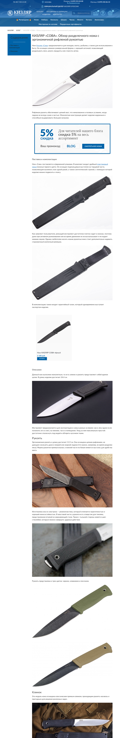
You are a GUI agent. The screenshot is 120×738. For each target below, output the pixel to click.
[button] (73, 3)
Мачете (80, 20)
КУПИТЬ (42, 358)
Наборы (44, 20)
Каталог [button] (40, 12)
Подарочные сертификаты (70, 24)
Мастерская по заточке (48, 24)
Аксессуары (99, 20)
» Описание (13, 51)
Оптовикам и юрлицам (56, 12)
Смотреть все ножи (93, 146)
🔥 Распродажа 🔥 (23, 20)
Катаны (89, 20)
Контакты (57, 14)
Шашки (64, 20)
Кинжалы (54, 20)
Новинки (46, 14)
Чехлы (72, 20)
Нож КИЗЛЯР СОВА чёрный (49, 353)
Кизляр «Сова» (42, 45)
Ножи (36, 20)
